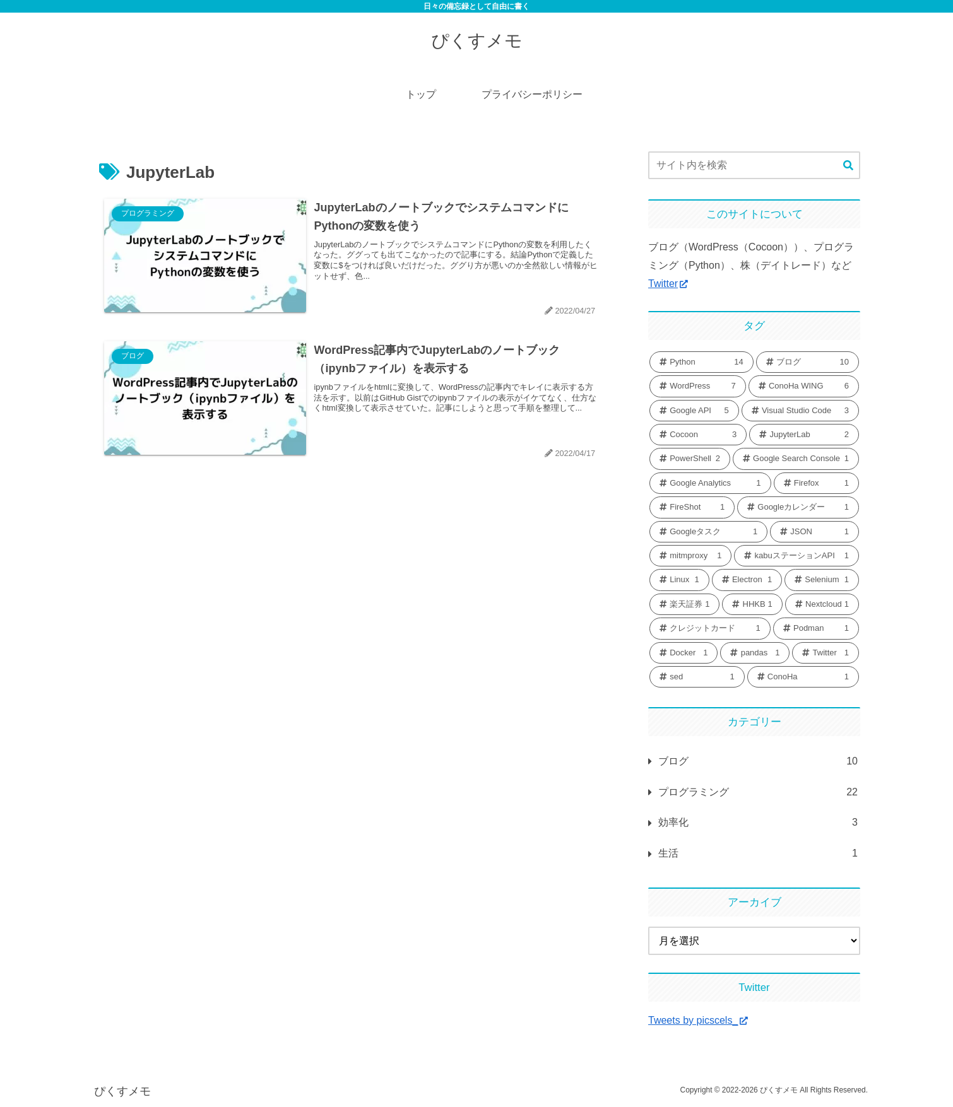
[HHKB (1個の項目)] (752, 604)
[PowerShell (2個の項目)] (689, 458)
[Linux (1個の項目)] (679, 579)
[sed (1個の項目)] (697, 677)
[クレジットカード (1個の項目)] (710, 628)
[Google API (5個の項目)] (694, 410)
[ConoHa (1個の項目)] (803, 677)
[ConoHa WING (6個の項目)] (804, 386)
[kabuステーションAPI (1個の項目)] (796, 555)
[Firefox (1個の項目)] (816, 483)
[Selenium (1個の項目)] (821, 579)
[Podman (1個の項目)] (816, 628)
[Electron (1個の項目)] (747, 579)
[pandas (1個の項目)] (755, 653)
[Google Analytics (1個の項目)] (710, 483)
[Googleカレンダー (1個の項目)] (798, 507)
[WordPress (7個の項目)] (697, 386)
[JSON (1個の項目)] (814, 531)
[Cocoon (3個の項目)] (698, 434)
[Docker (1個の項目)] (683, 653)
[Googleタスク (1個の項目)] (708, 531)
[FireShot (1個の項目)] (692, 507)
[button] (848, 166)
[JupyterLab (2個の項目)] (804, 434)
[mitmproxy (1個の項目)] (690, 555)
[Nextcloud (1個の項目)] (822, 604)
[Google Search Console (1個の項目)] (796, 458)
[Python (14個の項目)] (701, 362)
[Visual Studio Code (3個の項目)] (800, 410)
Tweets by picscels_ (698, 1020)
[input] (754, 165)
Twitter (668, 283)
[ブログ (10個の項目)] (807, 362)
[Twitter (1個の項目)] (825, 653)
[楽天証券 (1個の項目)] (684, 604)
